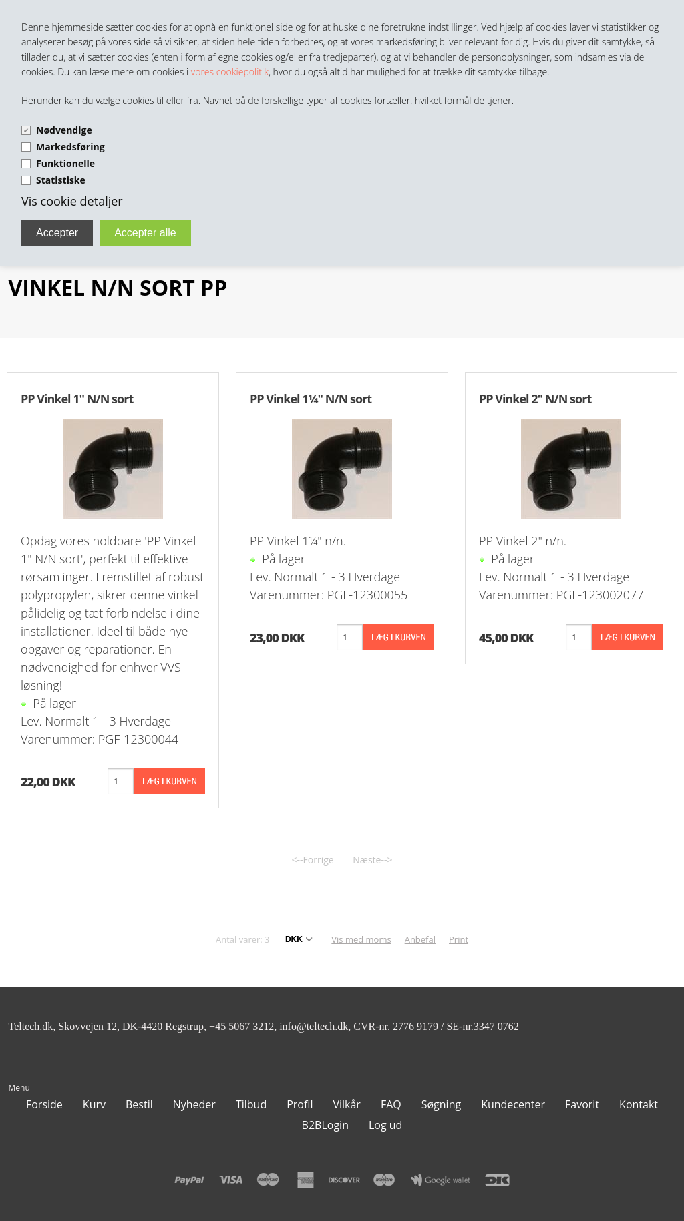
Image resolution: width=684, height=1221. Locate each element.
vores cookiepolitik (230, 71)
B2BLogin (325, 1125)
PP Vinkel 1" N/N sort (77, 399)
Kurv (94, 1104)
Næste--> (372, 859)
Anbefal (420, 939)
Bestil (139, 1104)
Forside (44, 1104)
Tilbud (251, 1104)
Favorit (582, 1104)
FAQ (391, 1104)
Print (458, 939)
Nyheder (194, 1104)
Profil (300, 1104)
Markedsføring (70, 146)
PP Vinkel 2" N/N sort (535, 399)
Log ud (385, 1125)
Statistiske (61, 180)
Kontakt (638, 1104)
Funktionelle (65, 163)
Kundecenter (513, 1104)
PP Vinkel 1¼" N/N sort (310, 399)
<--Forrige (313, 859)
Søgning (441, 1104)
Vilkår (346, 1104)
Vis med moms (361, 939)
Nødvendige (64, 130)
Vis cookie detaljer (72, 201)
